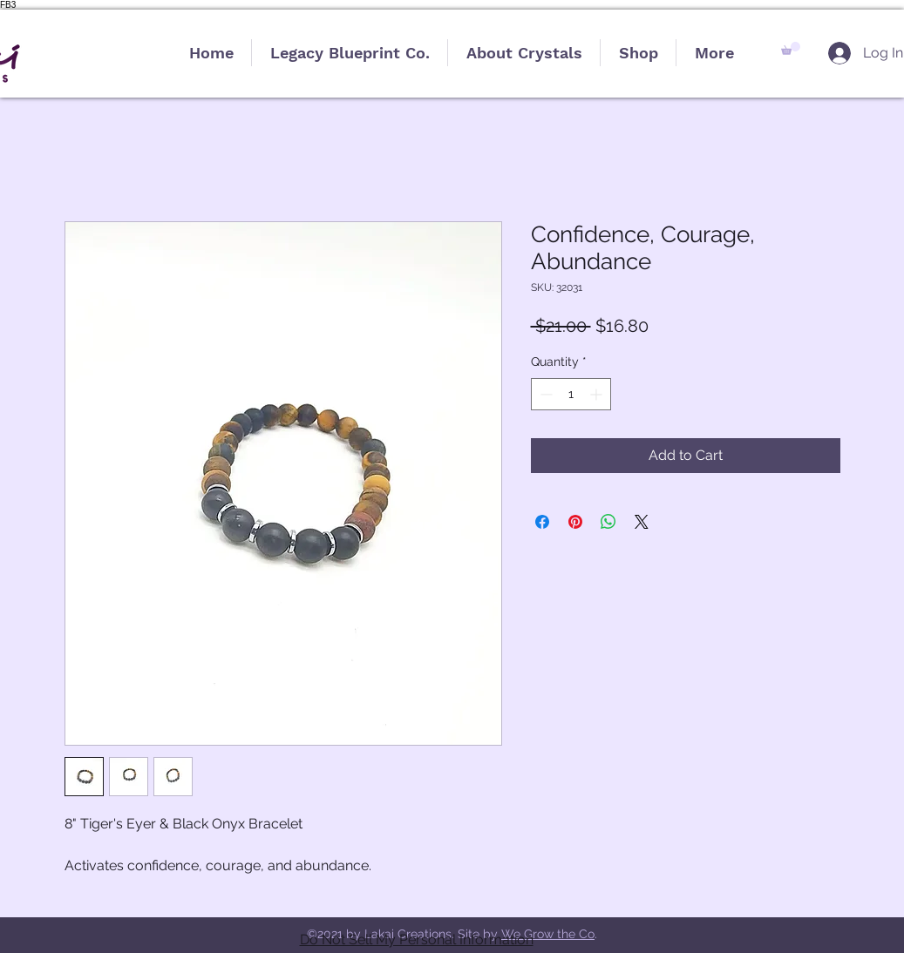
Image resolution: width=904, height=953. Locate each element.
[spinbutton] (571, 394)
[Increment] (597, 394)
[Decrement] (544, 394)
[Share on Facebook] (542, 521)
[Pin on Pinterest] (575, 521)
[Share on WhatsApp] (608, 521)
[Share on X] (641, 521)
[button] (790, 48)
